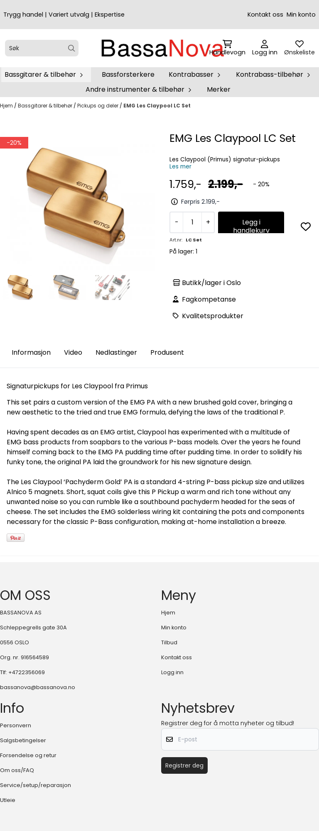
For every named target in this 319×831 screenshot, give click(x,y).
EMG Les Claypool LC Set (157, 105)
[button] (306, 227)
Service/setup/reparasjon (35, 785)
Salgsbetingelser (23, 740)
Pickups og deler (98, 105)
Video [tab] (73, 352)
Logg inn (172, 672)
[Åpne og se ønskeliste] (299, 48)
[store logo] (162, 48)
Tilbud (169, 642)
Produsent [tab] (167, 352)
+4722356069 (26, 672)
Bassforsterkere (128, 74)
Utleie (7, 800)
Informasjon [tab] (31, 352)
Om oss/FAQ (17, 770)
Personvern (15, 725)
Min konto (301, 14)
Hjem (7, 105)
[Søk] (42, 48)
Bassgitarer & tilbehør (46, 105)
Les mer (180, 166)
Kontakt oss (265, 14)
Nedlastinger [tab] (116, 352)
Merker (219, 89)
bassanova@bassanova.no (37, 687)
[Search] (71, 48)
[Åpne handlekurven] (227, 48)
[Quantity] (192, 222)
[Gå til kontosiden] (265, 48)
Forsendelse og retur (28, 755)
